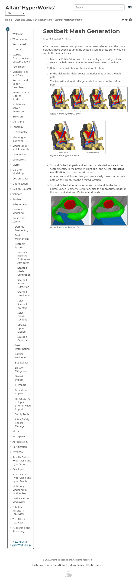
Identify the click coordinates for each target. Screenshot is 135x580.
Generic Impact (19, 378)
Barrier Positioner (21, 355)
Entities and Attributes (24, 258)
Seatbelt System (43, 19)
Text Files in (19, 521)
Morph (16, 165)
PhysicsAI (18, 452)
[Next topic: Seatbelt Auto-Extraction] (126, 20)
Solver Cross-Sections (22, 316)
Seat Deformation (22, 347)
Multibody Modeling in (19, 490)
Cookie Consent (95, 565)
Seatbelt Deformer (23, 338)
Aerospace (18, 436)
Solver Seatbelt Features (22, 304)
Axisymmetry (20, 204)
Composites (19, 154)
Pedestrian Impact (21, 392)
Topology (17, 127)
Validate (17, 194)
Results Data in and (21, 461)
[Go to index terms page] (126, 9)
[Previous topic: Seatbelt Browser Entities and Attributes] (123, 20)
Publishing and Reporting (21, 529)
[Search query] (99, 7)
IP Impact (20, 385)
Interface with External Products (20, 96)
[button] (11, 34)
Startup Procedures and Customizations (21, 58)
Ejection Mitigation (21, 369)
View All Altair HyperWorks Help (20, 543)
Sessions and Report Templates (20, 84)
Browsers (17, 117)
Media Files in (20, 500)
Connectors (19, 160)
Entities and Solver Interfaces (19, 108)
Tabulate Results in (18, 510)
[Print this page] (131, 20)
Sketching (18, 122)
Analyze (17, 199)
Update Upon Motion (21, 328)
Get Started (19, 44)
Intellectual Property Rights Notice (49, 565)
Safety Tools (22, 414)
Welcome (17, 34)
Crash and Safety (23, 19)
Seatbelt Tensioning (24, 293)
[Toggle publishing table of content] (7, 29)
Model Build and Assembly (20, 147)
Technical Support (76, 565)
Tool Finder (19, 67)
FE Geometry (19, 132)
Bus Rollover (22, 363)
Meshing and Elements (20, 139)
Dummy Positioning (21, 228)
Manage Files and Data (20, 73)
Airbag (16, 431)
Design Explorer (21, 189)
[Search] (120, 7)
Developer (18, 469)
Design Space (20, 179)
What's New (19, 39)
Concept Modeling (18, 211)
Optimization (20, 184)
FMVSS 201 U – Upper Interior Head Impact (23, 404)
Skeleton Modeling (18, 171)
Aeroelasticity (20, 442)
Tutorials (17, 49)
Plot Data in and (21, 478)
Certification (19, 447)
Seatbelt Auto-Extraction (23, 283)
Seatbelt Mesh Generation (68, 19)
